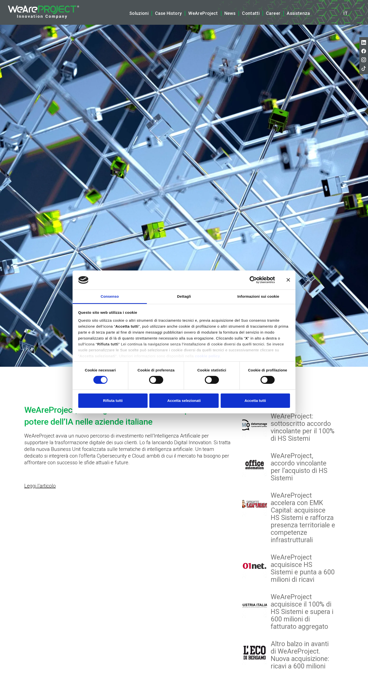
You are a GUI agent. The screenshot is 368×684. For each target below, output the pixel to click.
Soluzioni (139, 13)
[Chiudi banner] (288, 280)
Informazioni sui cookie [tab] (258, 296)
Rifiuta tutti (113, 400)
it (345, 13)
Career (273, 13)
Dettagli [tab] (184, 296)
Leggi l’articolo (40, 486)
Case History (168, 13)
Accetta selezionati (184, 400)
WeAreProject (203, 13)
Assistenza (298, 13)
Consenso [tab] (110, 296)
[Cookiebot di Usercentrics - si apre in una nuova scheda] (253, 280)
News (230, 13)
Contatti (251, 13)
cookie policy (207, 356)
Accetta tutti (255, 400)
